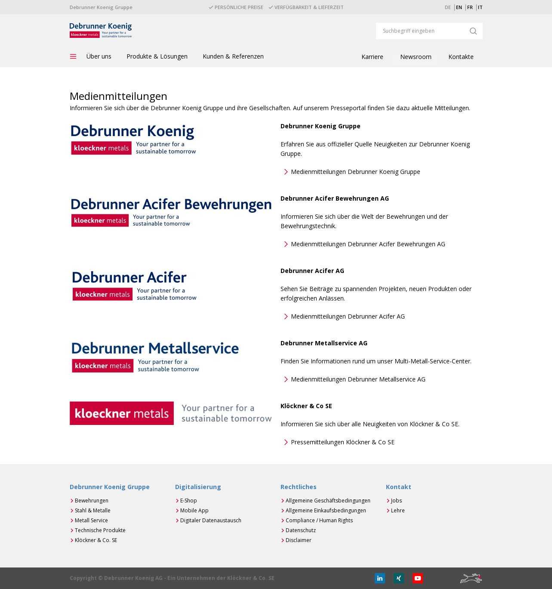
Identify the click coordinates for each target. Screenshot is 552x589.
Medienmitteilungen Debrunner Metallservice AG (358, 379)
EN (459, 7)
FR (470, 7)
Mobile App (194, 510)
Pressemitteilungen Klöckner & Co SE (343, 442)
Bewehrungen (91, 500)
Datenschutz (301, 530)
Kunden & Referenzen (233, 56)
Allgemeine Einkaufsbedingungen (326, 510)
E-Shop (188, 500)
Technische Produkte (100, 530)
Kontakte (461, 57)
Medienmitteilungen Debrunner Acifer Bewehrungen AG (368, 244)
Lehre (398, 510)
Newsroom (416, 57)
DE (448, 7)
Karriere (372, 57)
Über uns (98, 56)
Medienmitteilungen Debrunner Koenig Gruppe (355, 171)
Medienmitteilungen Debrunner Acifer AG (348, 316)
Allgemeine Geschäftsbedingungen (328, 500)
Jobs (396, 500)
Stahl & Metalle (93, 510)
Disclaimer (298, 540)
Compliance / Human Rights (319, 520)
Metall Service (91, 520)
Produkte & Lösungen (157, 56)
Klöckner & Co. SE (96, 540)
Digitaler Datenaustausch (210, 520)
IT (480, 7)
